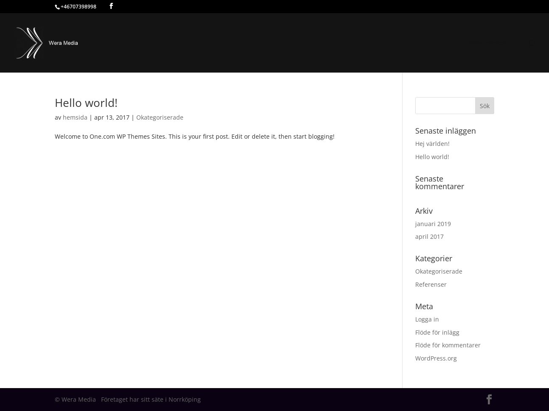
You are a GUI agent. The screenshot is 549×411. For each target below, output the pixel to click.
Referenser (431, 284)
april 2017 (429, 236)
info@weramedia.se (490, 43)
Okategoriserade (159, 117)
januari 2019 (433, 224)
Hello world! (86, 102)
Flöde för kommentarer (448, 345)
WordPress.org (436, 358)
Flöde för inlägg (437, 332)
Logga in (427, 319)
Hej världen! (432, 144)
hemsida (75, 117)
